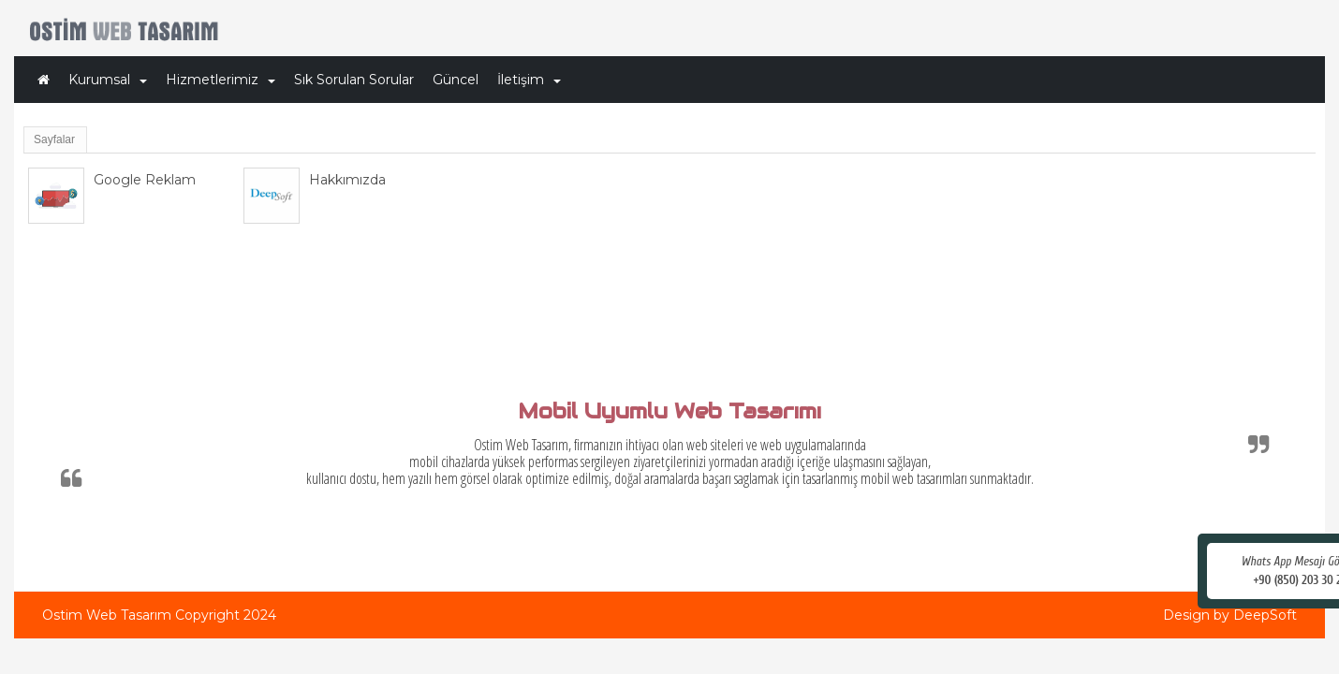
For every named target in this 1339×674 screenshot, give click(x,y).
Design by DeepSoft (1230, 615)
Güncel (455, 79)
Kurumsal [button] (107, 79)
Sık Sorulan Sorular (354, 79)
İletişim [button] (529, 79)
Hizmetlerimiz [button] (220, 79)
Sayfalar (54, 139)
